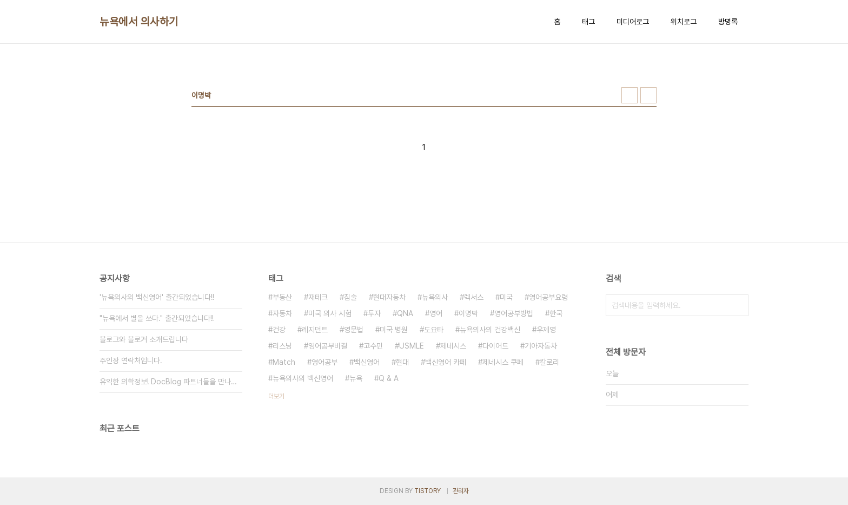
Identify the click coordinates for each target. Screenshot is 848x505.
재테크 (318, 297)
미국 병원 (394, 329)
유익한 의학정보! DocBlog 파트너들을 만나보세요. (171, 381)
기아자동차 (541, 346)
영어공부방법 (513, 313)
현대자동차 (389, 297)
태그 (588, 21)
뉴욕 (355, 378)
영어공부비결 (327, 346)
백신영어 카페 (445, 362)
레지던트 (315, 329)
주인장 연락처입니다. (131, 360)
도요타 (433, 329)
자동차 (282, 313)
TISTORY (427, 491)
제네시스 (453, 346)
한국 (555, 313)
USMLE (411, 346)
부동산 (282, 297)
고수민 (373, 346)
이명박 (468, 313)
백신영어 (367, 362)
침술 (350, 297)
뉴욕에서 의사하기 (139, 21)
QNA (405, 313)
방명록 (728, 21)
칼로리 (549, 362)
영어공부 (324, 362)
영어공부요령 (548, 297)
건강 (279, 329)
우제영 (546, 329)
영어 (435, 313)
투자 (374, 313)
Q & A (389, 378)
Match (284, 362)
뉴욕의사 (435, 297)
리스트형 (648, 95)
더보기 (276, 396)
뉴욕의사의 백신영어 (303, 378)
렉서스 (473, 297)
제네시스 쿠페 (503, 362)
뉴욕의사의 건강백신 (490, 329)
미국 (506, 297)
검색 (737, 305)
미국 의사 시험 (330, 313)
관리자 (461, 491)
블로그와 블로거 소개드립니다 (144, 339)
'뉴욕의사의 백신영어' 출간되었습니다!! (157, 297)
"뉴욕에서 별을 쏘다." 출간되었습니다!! (157, 318)
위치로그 (684, 21)
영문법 (353, 329)
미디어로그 (633, 21)
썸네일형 (629, 95)
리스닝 (282, 346)
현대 (402, 362)
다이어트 (495, 346)
